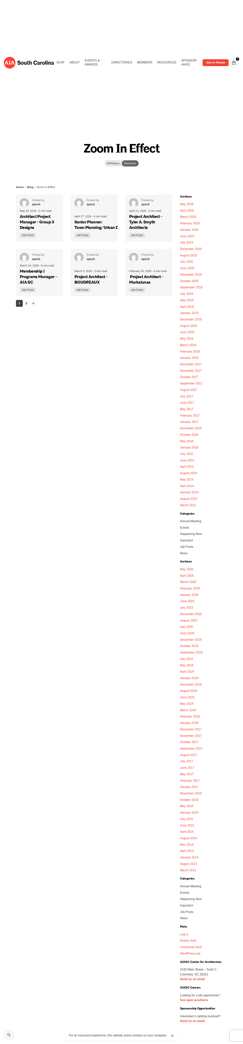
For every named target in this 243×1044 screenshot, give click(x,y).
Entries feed (188, 940)
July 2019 (186, 293)
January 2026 (189, 229)
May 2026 (186, 204)
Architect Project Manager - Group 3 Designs (37, 222)
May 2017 (186, 409)
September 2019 (191, 287)
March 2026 (188, 216)
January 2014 (189, 492)
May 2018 (186, 338)
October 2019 (189, 281)
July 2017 (186, 396)
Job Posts (28, 234)
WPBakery (113, 163)
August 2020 (188, 255)
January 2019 (189, 313)
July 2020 (186, 261)
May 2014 (186, 479)
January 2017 (189, 421)
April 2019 (187, 306)
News (184, 553)
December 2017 (191, 364)
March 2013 (188, 505)
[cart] (234, 62)
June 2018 (187, 332)
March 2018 (188, 345)
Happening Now (191, 533)
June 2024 (187, 236)
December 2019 (191, 274)
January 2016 (189, 447)
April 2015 (187, 466)
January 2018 (189, 357)
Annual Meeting (190, 521)
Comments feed (190, 947)
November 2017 (191, 370)
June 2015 (187, 460)
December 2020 (191, 249)
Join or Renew (215, 62)
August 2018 (188, 325)
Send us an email (192, 979)
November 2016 (191, 428)
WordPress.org (190, 953)
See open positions (194, 1000)
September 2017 (191, 383)
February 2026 (190, 223)
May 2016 (186, 441)
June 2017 (187, 402)
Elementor (130, 163)
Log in (184, 934)
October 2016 (189, 434)
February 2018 (190, 351)
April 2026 (187, 210)
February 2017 (190, 415)
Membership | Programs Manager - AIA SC (38, 276)
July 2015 (186, 454)
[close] (172, 1035)
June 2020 (187, 268)
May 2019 (186, 300)
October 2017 (189, 377)
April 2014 (187, 486)
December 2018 (191, 319)
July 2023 (186, 242)
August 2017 (188, 390)
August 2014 (188, 473)
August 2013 (188, 498)
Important (186, 540)
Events (184, 527)
